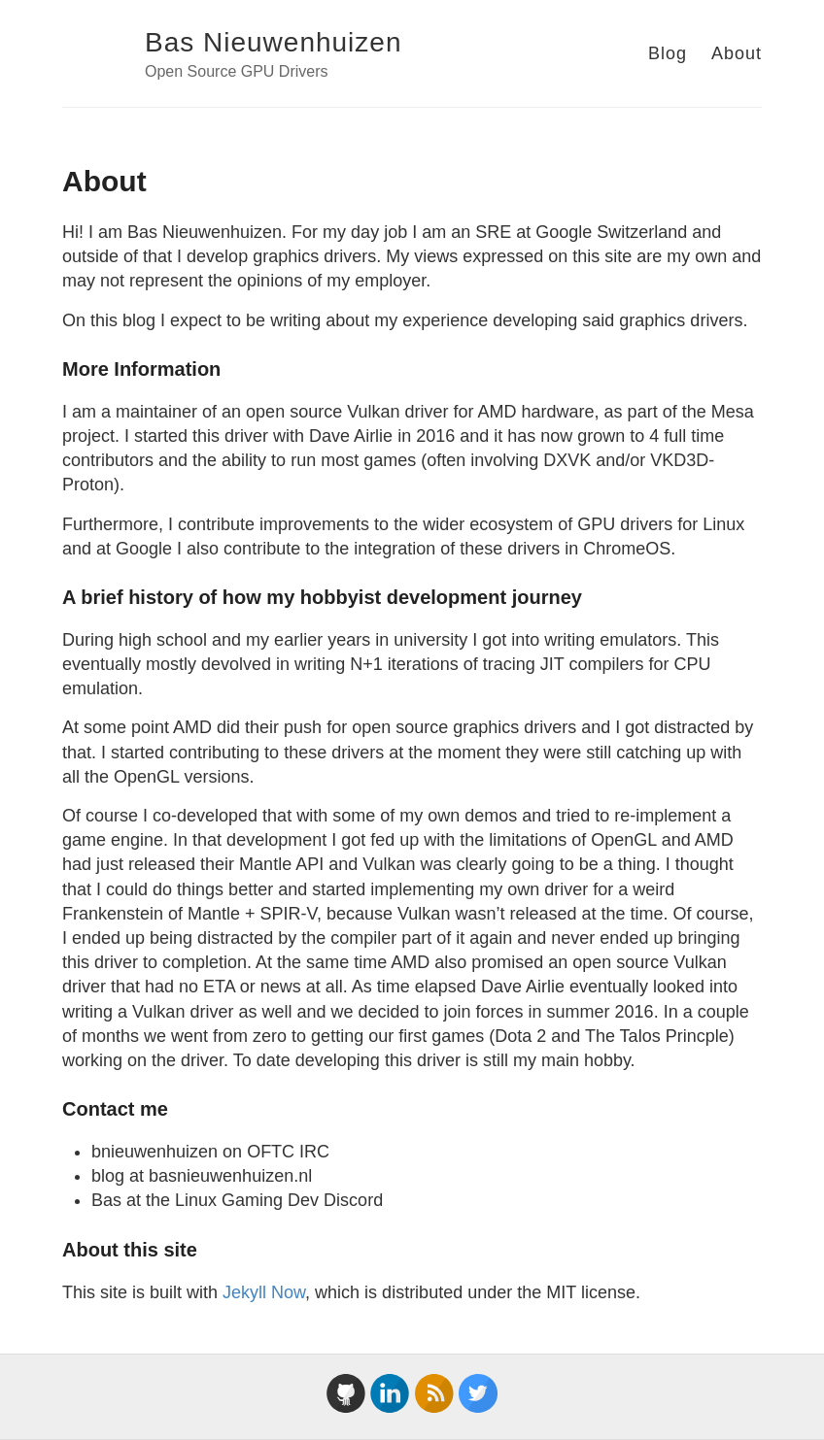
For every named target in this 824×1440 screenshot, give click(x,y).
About (736, 53)
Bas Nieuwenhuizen (273, 42)
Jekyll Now (264, 1292)
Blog (667, 53)
